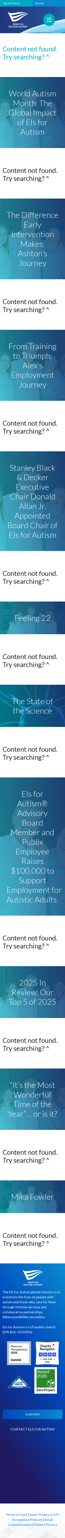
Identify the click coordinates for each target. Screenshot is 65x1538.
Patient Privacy (45, 1524)
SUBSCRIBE (32, 1414)
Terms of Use (15, 1514)
